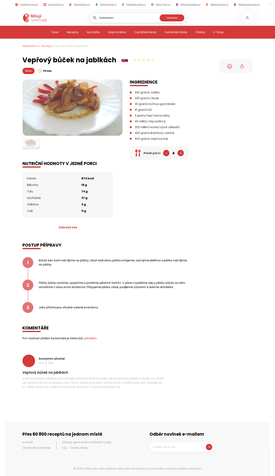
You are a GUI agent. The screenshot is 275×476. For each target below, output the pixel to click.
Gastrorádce (117, 32)
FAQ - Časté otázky (75, 448)
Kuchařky (93, 32)
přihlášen (90, 338)
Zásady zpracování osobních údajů (86, 442)
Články (200, 32)
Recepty (73, 32)
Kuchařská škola (176, 32)
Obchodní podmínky (36, 448)
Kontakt (27, 442)
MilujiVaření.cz (31, 46)
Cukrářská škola (145, 32)
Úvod (54, 32)
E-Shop (218, 32)
